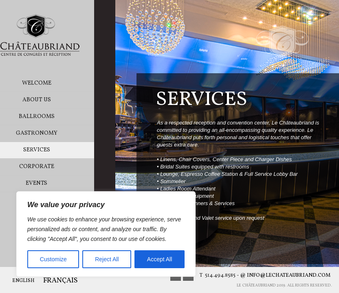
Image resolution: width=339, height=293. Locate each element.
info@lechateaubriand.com (288, 275)
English (23, 281)
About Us (58, 100)
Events (57, 183)
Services (57, 150)
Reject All (107, 259)
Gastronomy (58, 133)
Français (60, 281)
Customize (53, 259)
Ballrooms (58, 116)
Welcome (58, 83)
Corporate (57, 167)
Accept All (159, 259)
